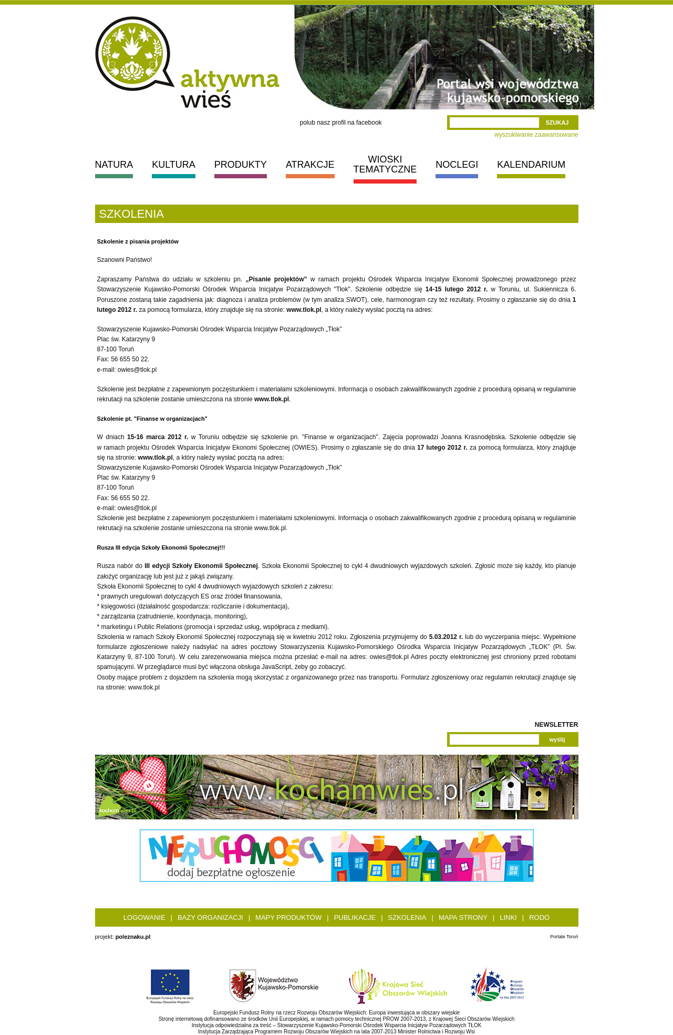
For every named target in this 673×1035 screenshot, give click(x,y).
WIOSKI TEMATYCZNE (385, 164)
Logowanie (144, 917)
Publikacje (355, 917)
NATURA (114, 164)
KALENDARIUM (531, 164)
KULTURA (173, 164)
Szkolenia (407, 917)
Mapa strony (463, 917)
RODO (539, 917)
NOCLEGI (457, 164)
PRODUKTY (240, 164)
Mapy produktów (288, 917)
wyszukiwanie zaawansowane (536, 134)
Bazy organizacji (210, 917)
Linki (508, 917)
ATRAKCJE (310, 164)
